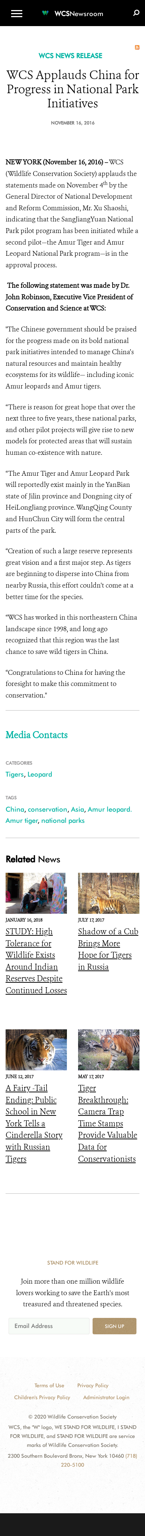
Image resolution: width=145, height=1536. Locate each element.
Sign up (114, 1326)
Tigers (15, 774)
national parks (63, 820)
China (15, 809)
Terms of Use (49, 1385)
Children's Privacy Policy (42, 1397)
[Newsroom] (72, 9)
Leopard (40, 774)
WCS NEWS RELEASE (70, 56)
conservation (47, 809)
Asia (77, 809)
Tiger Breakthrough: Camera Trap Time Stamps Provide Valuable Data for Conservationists (107, 1123)
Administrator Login (106, 1397)
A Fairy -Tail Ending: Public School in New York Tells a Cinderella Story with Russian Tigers (34, 1123)
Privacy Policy (93, 1385)
